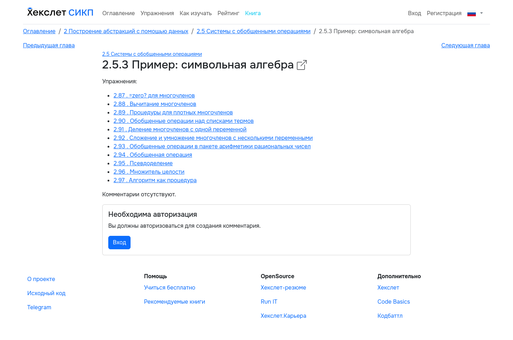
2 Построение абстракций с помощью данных (126, 31)
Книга (253, 13)
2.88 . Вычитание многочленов (155, 104)
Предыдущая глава (49, 45)
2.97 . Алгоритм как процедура (155, 180)
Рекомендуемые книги (174, 301)
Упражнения (157, 13)
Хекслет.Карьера (283, 316)
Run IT (269, 301)
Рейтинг (229, 13)
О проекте (41, 279)
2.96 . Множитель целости (149, 171)
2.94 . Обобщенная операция (153, 155)
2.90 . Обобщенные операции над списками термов (184, 121)
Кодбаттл (390, 316)
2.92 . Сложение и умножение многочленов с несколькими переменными (213, 138)
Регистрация (444, 13)
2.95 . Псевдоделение (143, 163)
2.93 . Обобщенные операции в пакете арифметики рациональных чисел (212, 146)
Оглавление (118, 13)
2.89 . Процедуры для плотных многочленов (173, 112)
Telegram (39, 307)
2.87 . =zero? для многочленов (154, 95)
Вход (414, 13)
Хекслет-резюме (283, 287)
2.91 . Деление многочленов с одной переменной (180, 129)
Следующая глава (465, 45)
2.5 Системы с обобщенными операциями (254, 31)
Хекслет (388, 287)
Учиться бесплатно (169, 287)
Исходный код (46, 293)
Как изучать (196, 13)
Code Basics (393, 301)
